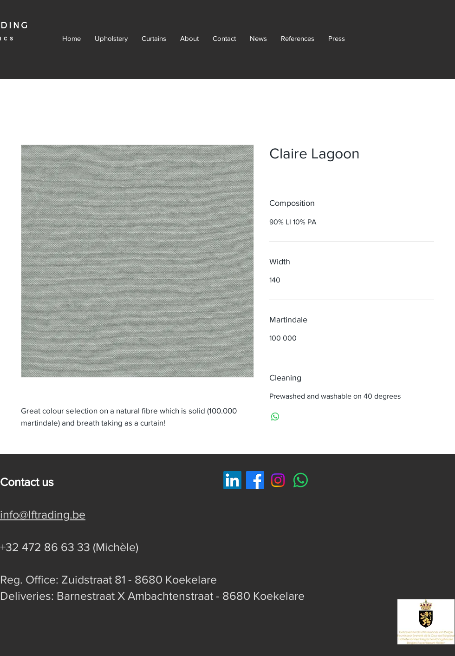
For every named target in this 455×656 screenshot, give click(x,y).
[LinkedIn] (232, 480)
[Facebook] (255, 480)
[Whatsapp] (301, 480)
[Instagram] (278, 480)
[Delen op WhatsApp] (275, 416)
